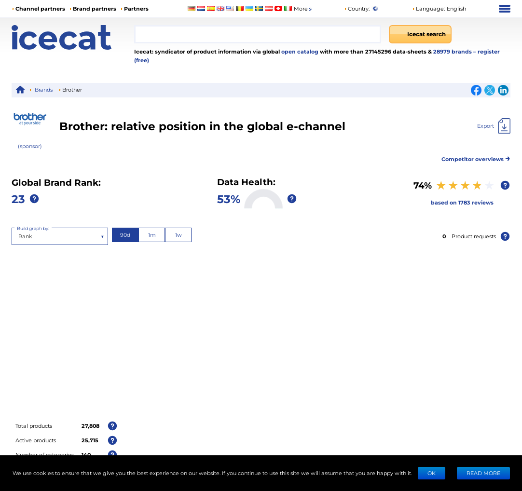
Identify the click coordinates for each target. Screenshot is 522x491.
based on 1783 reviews (462, 202)
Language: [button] (428, 8)
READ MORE (483, 473)
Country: (357, 8)
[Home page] (73, 37)
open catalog (299, 51)
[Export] (493, 126)
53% (228, 198)
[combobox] (257, 34)
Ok (431, 473)
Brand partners (94, 8)
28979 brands (453, 51)
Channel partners (40, 8)
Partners (136, 8)
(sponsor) (30, 146)
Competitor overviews (475, 157)
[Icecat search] (420, 34)
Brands (44, 89)
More (304, 9)
